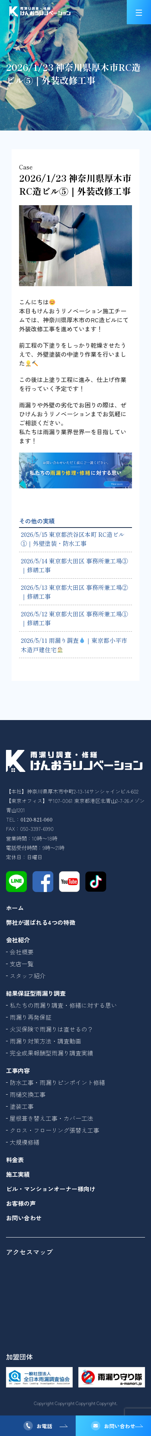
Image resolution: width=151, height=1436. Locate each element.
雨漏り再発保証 (30, 1017)
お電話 (44, 1426)
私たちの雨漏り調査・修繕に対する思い (63, 1005)
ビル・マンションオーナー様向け (50, 1188)
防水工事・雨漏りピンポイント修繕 (57, 1082)
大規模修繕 (25, 1142)
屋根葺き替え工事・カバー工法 (51, 1118)
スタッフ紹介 (27, 975)
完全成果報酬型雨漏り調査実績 (51, 1052)
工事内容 (18, 1070)
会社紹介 (18, 939)
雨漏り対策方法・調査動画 (45, 1040)
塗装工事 (22, 1106)
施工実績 (18, 1174)
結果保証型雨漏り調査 (36, 993)
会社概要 (22, 951)
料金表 (15, 1159)
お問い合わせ (119, 1426)
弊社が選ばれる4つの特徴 (40, 922)
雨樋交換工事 (27, 1094)
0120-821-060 (37, 819)
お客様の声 (21, 1203)
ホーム (15, 907)
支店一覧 (22, 963)
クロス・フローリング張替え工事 (54, 1130)
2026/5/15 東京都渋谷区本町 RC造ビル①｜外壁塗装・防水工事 (73, 539)
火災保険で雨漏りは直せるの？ (51, 1028)
